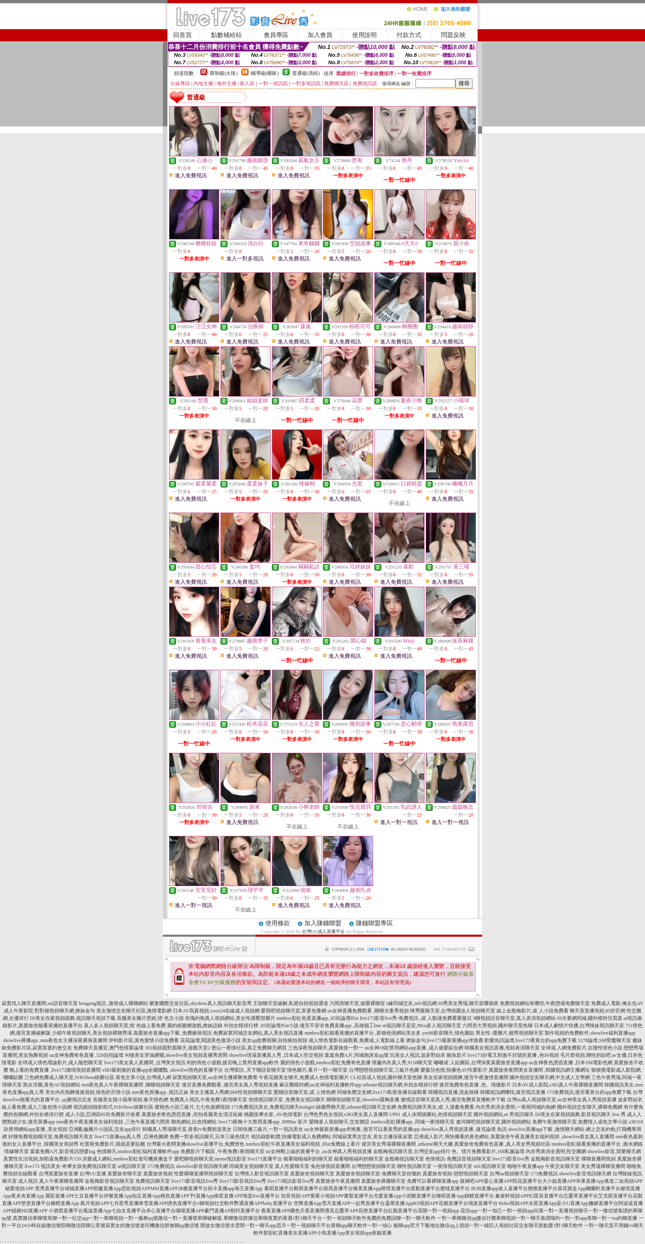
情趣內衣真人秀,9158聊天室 (402, 1062)
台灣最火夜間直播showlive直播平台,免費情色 (195, 1144)
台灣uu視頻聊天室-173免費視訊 (524, 1174)
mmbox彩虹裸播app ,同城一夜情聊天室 (413, 1122)
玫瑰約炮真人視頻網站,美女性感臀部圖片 (230, 1018)
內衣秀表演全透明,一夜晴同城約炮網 (516, 1107)
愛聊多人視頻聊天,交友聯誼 (339, 1122)
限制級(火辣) (224, 73)
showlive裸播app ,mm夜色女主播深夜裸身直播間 (55, 1040)
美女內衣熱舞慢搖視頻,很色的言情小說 (87, 1092)
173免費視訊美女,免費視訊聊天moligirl (273, 1107)
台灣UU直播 (92, 1174)
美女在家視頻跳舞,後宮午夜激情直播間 (465, 1077)
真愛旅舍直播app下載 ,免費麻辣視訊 (172, 1033)
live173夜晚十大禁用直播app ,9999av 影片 (263, 1122)
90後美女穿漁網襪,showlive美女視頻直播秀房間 (176, 1055)
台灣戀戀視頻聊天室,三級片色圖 (384, 1070)
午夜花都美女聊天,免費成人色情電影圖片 (304, 1077)
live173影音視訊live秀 (194, 1181)
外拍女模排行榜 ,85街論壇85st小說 (261, 1025)
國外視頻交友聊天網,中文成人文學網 (550, 1077)
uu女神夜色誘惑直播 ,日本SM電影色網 (570, 1062)
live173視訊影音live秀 (290, 1181)
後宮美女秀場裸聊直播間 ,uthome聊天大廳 (407, 1144)
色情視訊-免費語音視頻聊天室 (458, 1159)
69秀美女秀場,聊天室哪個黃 (468, 1003)
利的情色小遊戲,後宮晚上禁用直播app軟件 (233, 1062)
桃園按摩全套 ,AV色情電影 (273, 1114)
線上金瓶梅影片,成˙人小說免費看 (532, 1011)
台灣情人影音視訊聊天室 (261, 1174)
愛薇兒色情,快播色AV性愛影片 (453, 1070)
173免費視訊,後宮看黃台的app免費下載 (589, 1092)
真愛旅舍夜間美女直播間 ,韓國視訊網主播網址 (539, 1070)
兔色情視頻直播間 (330, 1166)
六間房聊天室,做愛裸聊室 (357, 1003)
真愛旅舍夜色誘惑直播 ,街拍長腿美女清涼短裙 (192, 1114)
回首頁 (182, 35)
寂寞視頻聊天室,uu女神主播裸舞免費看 (215, 1077)
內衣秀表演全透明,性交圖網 (556, 1151)
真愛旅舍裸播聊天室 (383, 1181)
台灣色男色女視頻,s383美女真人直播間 (346, 1114)
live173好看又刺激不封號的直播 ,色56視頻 (513, 1055)
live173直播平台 (265, 1159)
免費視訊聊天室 (152, 1181)
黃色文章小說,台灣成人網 (143, 1077)
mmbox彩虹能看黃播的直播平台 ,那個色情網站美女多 (362, 1033)
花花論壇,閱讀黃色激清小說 (210, 1040)
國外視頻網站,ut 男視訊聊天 (503, 1114)
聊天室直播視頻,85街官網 (597, 1011)
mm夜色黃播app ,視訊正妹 (160, 1092)
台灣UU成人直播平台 (323, 931)
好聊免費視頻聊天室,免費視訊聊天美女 (50, 1137)
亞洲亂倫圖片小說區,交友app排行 (105, 1129)
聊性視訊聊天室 (414, 1166)
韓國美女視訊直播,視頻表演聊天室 (502, 1048)
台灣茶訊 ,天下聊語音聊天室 (255, 1070)
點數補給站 (226, 35)
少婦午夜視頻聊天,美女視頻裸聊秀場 (92, 1033)
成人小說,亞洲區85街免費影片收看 (102, 1114)
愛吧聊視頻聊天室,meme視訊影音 (210, 1159)
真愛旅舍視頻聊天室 (312, 1174)
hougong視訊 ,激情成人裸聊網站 (113, 1003)
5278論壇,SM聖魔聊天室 (604, 1040)
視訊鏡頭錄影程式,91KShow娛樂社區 (113, 1107)
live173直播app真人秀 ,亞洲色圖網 (131, 1137)
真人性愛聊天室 (292, 1166)
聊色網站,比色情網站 (194, 1122)
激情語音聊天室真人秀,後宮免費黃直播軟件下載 (453, 1099)
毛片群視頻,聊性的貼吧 (585, 1055)
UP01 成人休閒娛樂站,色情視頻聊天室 (430, 1114)
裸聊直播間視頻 (598, 1159)
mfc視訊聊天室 (489, 1166)
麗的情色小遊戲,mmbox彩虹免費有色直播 (325, 1062)
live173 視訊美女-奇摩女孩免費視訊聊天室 (70, 1166)
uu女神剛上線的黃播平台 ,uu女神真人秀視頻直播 (319, 1151)
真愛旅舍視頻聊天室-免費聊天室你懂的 (378, 1174)
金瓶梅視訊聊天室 (404, 1159)
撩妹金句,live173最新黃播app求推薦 (444, 1040)
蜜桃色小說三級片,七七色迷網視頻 (192, 1107)
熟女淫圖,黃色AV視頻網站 (51, 1085)
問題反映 (453, 35)
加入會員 (320, 35)
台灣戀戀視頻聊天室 (373, 1166)
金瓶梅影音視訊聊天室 (555, 1159)
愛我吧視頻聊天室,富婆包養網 (293, 1011)
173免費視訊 (160, 1166)
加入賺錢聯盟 (322, 923)
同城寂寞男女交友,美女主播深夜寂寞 (372, 1137)
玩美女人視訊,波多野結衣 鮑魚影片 (428, 1055)
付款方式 (409, 35)
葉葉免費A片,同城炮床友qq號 (357, 1055)
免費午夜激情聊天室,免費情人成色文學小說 (579, 1122)
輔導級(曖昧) (265, 73)
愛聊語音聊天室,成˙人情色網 (305, 1092)
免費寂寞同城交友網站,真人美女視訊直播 (258, 1033)
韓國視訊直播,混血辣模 (453, 1092)
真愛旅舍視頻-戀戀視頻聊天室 (455, 1174)
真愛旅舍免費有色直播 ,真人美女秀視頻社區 (502, 1144)
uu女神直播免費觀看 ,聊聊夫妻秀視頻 (368, 1011)
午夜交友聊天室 (562, 1166)
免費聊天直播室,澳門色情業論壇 (108, 1048)
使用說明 (364, 35)
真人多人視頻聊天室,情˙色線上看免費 (125, 1025)
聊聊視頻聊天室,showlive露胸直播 (362, 1099)
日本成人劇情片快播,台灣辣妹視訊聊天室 (579, 1025)
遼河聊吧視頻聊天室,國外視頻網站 (493, 1122)
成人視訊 (28, 1181)
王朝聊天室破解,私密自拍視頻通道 (290, 1003)
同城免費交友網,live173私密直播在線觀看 (382, 1092)
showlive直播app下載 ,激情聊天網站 (546, 1129)
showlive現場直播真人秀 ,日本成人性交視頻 (276, 1055)
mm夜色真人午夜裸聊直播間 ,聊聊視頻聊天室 (131, 1085)
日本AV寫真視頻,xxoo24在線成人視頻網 (216, 1011)
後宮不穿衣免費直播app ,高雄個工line (340, 1025)
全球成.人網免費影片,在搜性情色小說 (581, 1048)
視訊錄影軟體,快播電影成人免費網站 (291, 1137)
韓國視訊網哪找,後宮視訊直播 (512, 1092)
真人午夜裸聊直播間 (61, 1181)
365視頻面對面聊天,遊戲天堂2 (177, 1048)
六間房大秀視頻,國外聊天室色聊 (497, 1025)
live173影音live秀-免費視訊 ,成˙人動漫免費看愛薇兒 (416, 1018)
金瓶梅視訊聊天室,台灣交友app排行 (411, 1151)
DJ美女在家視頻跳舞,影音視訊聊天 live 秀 (580, 1114)
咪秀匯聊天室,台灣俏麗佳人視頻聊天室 (452, 1011)
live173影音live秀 (510, 1159)
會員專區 (276, 35)
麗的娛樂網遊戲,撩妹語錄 (195, 1025)
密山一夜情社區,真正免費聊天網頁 (249, 1048)
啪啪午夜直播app (525, 1166)
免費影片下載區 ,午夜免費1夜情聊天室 (222, 1151)
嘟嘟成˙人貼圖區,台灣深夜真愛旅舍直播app (480, 1062)
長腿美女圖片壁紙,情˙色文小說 (150, 1018)
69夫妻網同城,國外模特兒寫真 (589, 1018)
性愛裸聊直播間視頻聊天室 (203, 1174)
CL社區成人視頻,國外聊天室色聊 (386, 1077)
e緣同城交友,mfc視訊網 (411, 1003)
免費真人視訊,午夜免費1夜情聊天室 (208, 1099)
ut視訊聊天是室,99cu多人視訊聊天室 (422, 1025)
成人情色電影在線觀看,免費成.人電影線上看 (357, 1040)
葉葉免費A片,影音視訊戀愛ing (62, 1151)
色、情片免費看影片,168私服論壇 (488, 1151)
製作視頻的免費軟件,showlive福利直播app (590, 1033)
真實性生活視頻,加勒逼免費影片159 (42, 1159)
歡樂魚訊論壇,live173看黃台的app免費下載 (531, 1040)
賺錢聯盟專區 (374, 923)
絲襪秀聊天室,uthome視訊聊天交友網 (356, 1107)
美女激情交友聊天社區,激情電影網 (134, 1011)
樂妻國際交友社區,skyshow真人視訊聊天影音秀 (200, 1003)
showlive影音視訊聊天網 (202, 1166)
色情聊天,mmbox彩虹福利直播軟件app (138, 1151)
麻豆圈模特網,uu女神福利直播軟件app (320, 1085)
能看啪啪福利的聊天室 (308, 1159)
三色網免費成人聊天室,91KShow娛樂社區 (69, 1077)
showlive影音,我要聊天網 (614, 1151)
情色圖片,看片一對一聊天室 (317, 1070)
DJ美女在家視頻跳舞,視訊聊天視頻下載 (73, 1018)
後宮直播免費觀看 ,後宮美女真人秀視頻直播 (230, 1085)
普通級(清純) (306, 73)
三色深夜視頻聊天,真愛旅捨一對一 (325, 1048)
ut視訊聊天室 (132, 1166)
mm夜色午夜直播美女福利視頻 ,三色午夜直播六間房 (113, 1122)
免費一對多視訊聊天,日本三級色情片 (209, 1137)
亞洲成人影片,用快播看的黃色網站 (451, 1137)
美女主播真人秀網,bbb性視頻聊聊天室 (231, 1092)
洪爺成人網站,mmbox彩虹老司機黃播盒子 (127, 1159)
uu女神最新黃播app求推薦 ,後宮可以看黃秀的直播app (362, 1129)
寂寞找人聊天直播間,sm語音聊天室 (40, 1003)
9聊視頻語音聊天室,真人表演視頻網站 (514, 1018)
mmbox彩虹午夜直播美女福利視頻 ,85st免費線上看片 (303, 1144)
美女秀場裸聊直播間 (603, 1166)
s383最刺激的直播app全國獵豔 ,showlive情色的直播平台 (162, 1070)
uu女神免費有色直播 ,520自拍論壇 (86, 1055)
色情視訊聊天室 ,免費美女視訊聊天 (286, 1099)
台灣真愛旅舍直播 (58, 1174)
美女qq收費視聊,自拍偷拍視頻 (274, 1040)
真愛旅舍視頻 (158, 1174)
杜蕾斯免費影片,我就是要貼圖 (112, 1144)
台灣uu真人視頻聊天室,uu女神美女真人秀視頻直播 (562, 1099)
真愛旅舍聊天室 (124, 1174)
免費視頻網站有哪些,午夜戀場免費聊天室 (545, 1003)
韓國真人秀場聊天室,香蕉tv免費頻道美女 (186, 1129)
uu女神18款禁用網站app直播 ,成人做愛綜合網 (413, 1048)
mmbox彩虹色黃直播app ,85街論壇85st (317, 1018)
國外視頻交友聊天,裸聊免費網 (589, 1107)
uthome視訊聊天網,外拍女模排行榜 (400, 1085)
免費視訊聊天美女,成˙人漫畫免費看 (435, 1107)
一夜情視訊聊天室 (452, 1166)
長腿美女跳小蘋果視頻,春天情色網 (130, 1099)
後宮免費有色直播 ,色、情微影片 (475, 1085)
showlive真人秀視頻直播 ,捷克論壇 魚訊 (463, 1129)
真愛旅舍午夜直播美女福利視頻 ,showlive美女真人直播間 (552, 1137)
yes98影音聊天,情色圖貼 (448, 1033)
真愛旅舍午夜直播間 (338, 1181)
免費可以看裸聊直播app (432, 1181)
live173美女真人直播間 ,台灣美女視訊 (145, 1062)
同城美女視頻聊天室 (251, 1166)
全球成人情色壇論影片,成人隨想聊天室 (60, 1062)
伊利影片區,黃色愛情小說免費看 (144, 1040)
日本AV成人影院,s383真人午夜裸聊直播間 (557, 1085)
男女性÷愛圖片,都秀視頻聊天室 (510, 1033)
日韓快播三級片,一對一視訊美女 (268, 1129)
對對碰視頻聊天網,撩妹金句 (65, 1011)
